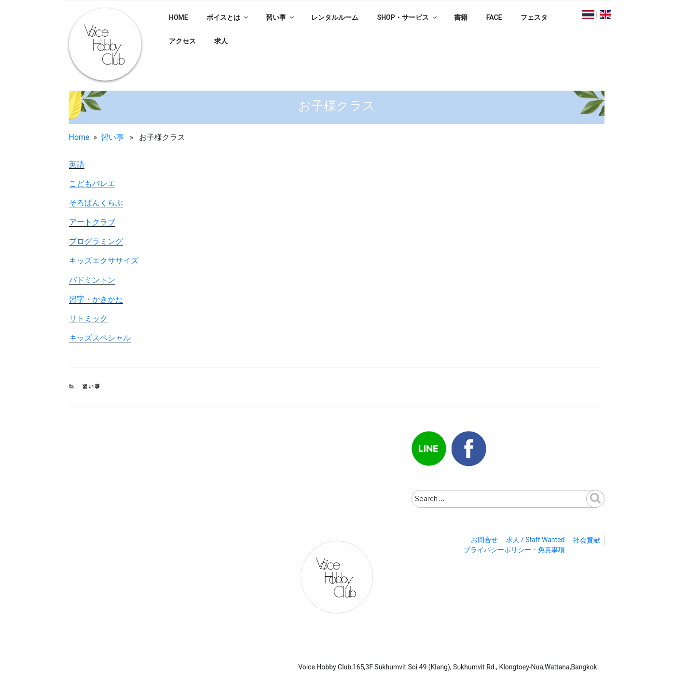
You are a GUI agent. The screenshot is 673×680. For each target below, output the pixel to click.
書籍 (460, 17)
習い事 (280, 17)
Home (79, 137)
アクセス (182, 41)
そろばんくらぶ (96, 202)
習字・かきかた (96, 299)
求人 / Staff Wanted (535, 540)
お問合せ (484, 540)
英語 (76, 164)
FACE (494, 17)
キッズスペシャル (100, 337)
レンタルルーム (334, 17)
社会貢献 (586, 540)
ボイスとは (227, 17)
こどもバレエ (92, 183)
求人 (221, 41)
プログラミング (96, 241)
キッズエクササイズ (103, 260)
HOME (178, 17)
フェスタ (534, 17)
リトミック (88, 318)
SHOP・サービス (407, 17)
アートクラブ (92, 222)
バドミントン (92, 280)
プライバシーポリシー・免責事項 (514, 550)
